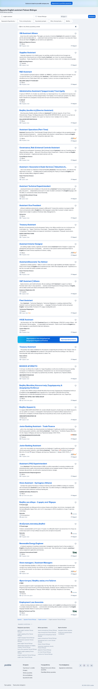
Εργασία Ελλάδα (27, 677)
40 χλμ (64, 16)
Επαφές (25, 670)
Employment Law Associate (31, 602)
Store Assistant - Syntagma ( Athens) (35, 483)
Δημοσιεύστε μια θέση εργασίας (62, 3)
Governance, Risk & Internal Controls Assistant (39, 148)
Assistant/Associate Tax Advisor (33, 262)
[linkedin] (91, 665)
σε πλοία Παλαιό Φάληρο (44, 652)
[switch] (76, 26)
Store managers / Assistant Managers (35, 563)
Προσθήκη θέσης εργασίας (48, 672)
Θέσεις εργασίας (27, 673)
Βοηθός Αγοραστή (27, 407)
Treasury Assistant (27, 225)
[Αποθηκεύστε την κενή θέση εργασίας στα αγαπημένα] (75, 33)
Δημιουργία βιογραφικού (68, 339)
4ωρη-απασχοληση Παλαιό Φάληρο (47, 632)
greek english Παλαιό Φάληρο (25, 643)
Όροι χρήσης (7, 685)
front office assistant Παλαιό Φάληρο (27, 649)
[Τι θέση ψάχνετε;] (17, 16)
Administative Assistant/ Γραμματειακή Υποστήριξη (42, 91)
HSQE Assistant (26, 320)
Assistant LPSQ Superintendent (33, 464)
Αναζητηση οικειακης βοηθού (32, 524)
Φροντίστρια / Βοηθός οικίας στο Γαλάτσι (37, 581)
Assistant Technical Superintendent (35, 186)
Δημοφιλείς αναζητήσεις (25, 624)
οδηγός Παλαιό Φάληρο (44, 644)
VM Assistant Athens (28, 33)
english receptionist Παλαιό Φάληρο (27, 655)
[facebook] (80, 665)
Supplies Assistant (27, 52)
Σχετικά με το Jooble (29, 668)
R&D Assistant (25, 72)
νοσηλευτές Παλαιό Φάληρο (45, 654)
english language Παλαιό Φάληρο (26, 637)
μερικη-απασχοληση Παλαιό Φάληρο (47, 638)
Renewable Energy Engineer (31, 543)
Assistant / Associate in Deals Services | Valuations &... (43, 167)
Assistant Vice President (30, 205)
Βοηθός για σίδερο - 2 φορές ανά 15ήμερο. (37, 502)
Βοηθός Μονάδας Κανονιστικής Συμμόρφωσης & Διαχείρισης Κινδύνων (40, 386)
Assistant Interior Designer (31, 244)
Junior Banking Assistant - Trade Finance (37, 426)
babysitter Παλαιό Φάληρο (44, 650)
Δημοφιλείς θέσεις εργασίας (65, 630)
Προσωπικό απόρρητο (19, 685)
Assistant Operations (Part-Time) (33, 129)
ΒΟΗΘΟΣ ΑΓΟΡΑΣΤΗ (28, 366)
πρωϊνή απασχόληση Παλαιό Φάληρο (47, 630)
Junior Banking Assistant (30, 446)
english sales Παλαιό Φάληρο (25, 657)
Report (74, 46)
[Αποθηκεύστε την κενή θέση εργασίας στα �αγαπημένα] (75, 524)
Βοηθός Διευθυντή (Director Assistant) (36, 110)
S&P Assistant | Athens (29, 281)
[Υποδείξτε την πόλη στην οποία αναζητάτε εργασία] (51, 16)
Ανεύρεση (92, 16)
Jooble (92, 685)
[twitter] (87, 665)
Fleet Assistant (26, 300)
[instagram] (84, 665)
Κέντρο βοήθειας (27, 675)
